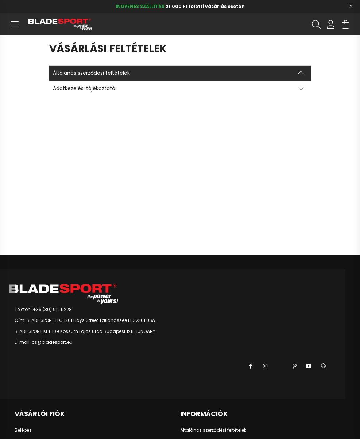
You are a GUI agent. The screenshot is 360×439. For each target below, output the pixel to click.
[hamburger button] (14, 24)
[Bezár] (350, 6)
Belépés (23, 430)
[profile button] (331, 24)
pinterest (294, 366)
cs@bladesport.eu (52, 342)
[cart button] (345, 24)
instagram (265, 366)
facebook (250, 366)
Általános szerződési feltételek (213, 430)
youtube (309, 366)
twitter (279, 366)
